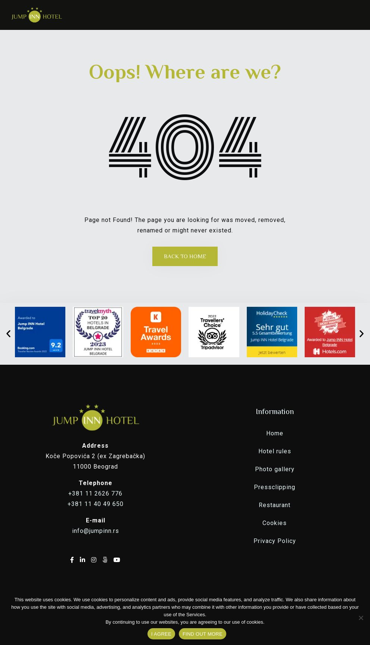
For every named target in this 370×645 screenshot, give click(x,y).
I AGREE (161, 634)
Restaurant (274, 505)
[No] (360, 617)
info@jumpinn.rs (95, 530)
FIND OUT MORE (203, 634)
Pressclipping (274, 487)
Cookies (274, 523)
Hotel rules (274, 451)
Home (274, 433)
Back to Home (185, 256)
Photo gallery (275, 469)
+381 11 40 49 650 (96, 503)
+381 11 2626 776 (95, 493)
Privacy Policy (275, 540)
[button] (8, 334)
